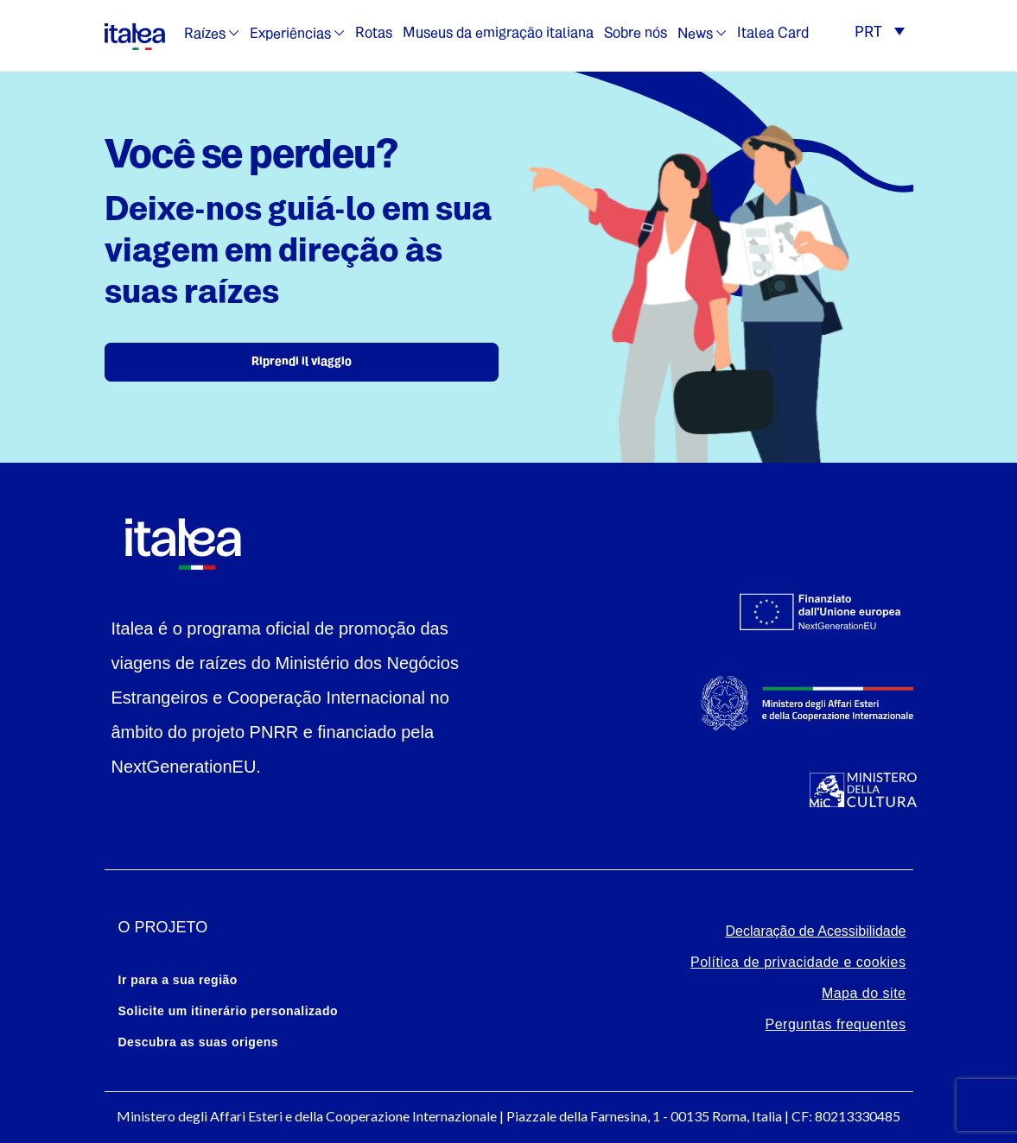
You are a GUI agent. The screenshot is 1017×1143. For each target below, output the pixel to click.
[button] (879, 34)
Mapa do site (864, 993)
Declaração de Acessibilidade (815, 931)
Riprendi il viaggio (301, 362)
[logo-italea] (135, 34)
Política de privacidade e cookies (798, 962)
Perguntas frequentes (836, 1024)
